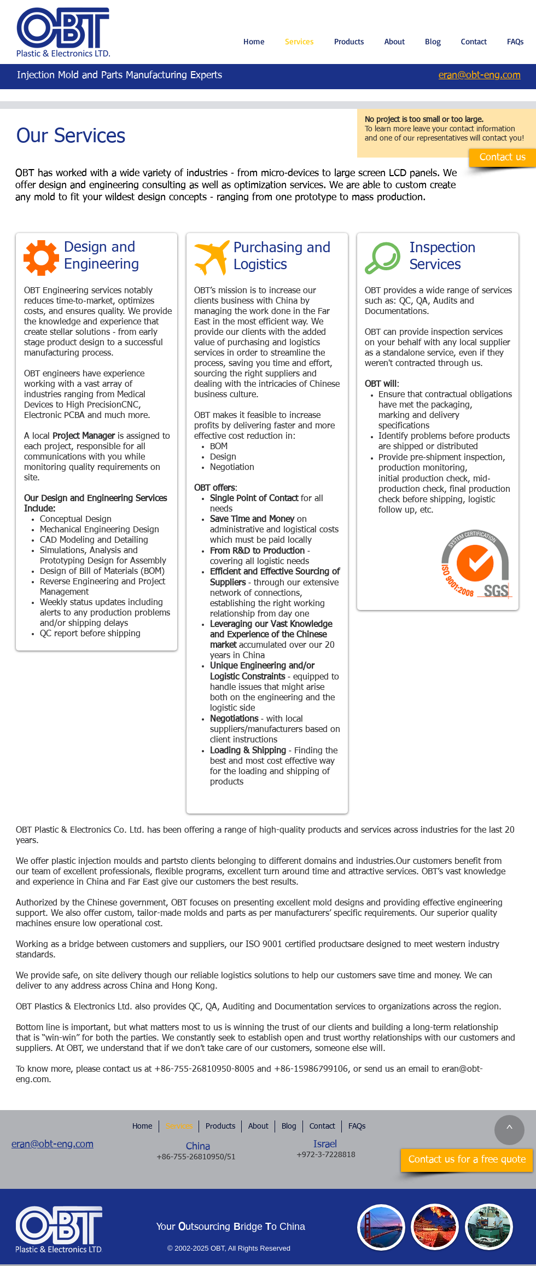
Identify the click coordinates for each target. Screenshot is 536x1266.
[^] (509, 1130)
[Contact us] (502, 158)
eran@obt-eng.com (52, 1144)
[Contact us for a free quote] (467, 1160)
